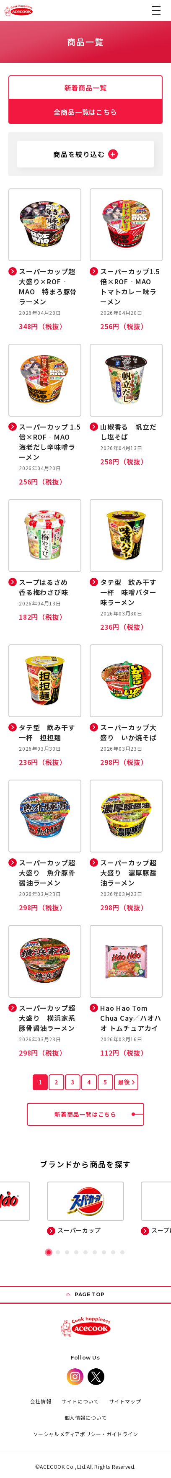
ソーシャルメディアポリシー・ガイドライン (85, 1433)
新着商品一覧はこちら (99, 1114)
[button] (156, 10)
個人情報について (86, 1417)
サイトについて (80, 1401)
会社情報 (40, 1401)
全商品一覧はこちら (85, 112)
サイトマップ (125, 1401)
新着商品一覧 (86, 87)
